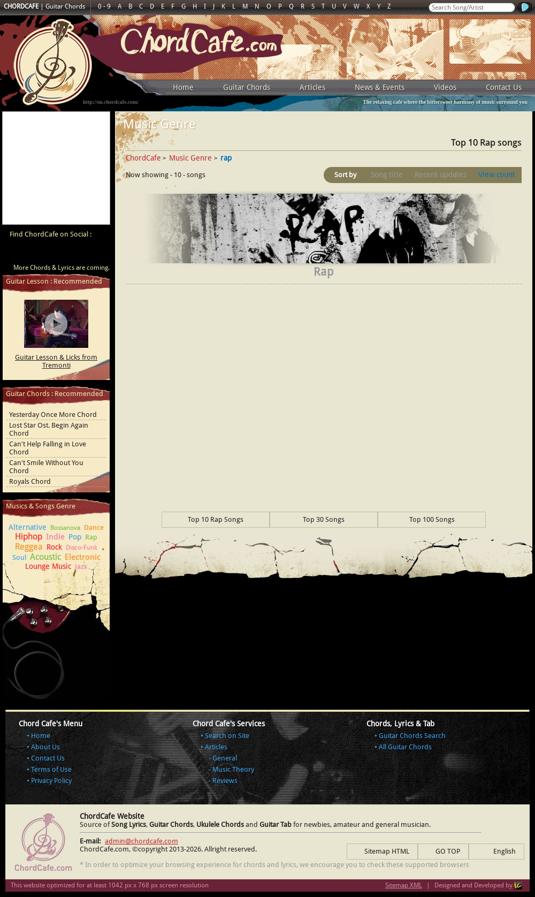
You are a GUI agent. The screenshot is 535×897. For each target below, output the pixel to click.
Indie (55, 537)
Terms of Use (51, 769)
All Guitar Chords (405, 747)
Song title (387, 174)
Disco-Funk (81, 547)
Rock (54, 547)
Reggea (29, 547)
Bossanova (65, 527)
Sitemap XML (403, 885)
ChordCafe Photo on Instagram (97, 253)
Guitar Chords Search (412, 736)
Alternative (28, 527)
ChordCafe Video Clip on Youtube (16, 253)
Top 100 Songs (432, 519)
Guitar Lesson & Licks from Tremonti (56, 361)
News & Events (379, 87)
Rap (91, 537)
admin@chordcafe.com (141, 841)
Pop (74, 537)
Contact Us (504, 87)
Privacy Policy (51, 781)
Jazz (81, 566)
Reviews (225, 781)
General (224, 758)
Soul (19, 557)
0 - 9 (104, 6)
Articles (312, 87)
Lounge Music (48, 566)
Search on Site (227, 736)
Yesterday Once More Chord (53, 415)
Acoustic (45, 557)
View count (496, 174)
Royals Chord (30, 481)
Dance (94, 527)
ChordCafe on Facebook (36, 253)
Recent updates (441, 174)
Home (183, 87)
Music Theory (233, 769)
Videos (445, 87)
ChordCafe (143, 158)
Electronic (83, 557)
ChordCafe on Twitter (57, 253)
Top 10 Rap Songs (215, 519)
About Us (45, 747)
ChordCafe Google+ (77, 253)
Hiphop (28, 536)
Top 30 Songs (324, 519)
